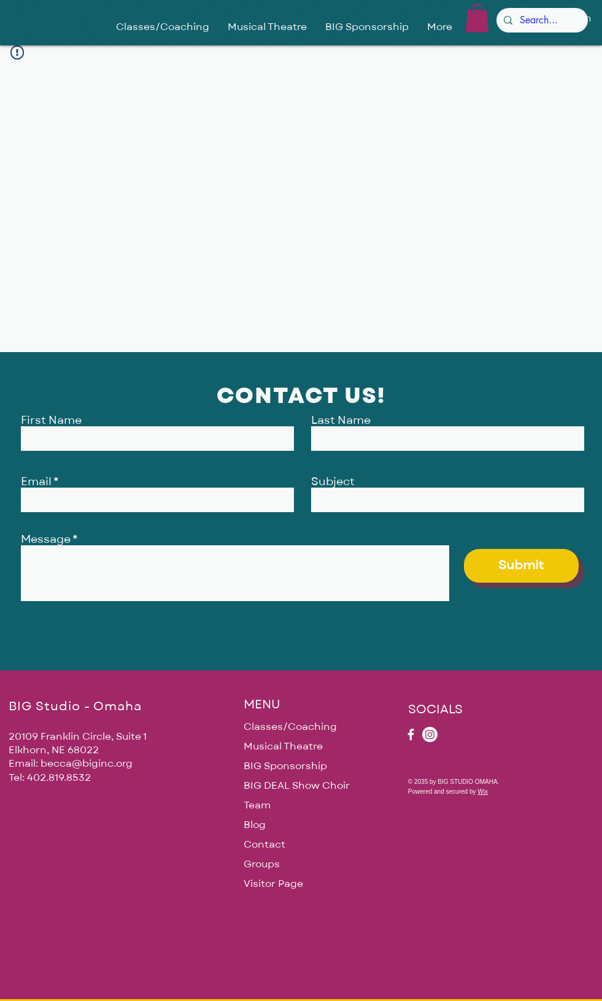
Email (36, 482)
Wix (482, 791)
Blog (255, 825)
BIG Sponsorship (285, 766)
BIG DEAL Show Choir (297, 786)
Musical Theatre (283, 746)
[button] (477, 18)
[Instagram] (430, 734)
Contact (264, 844)
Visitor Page (273, 884)
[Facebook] (411, 734)
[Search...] (541, 20)
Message (46, 539)
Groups (262, 864)
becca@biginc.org (87, 763)
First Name (51, 420)
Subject (333, 482)
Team (257, 805)
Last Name (341, 420)
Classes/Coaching (290, 727)
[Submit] (521, 566)
